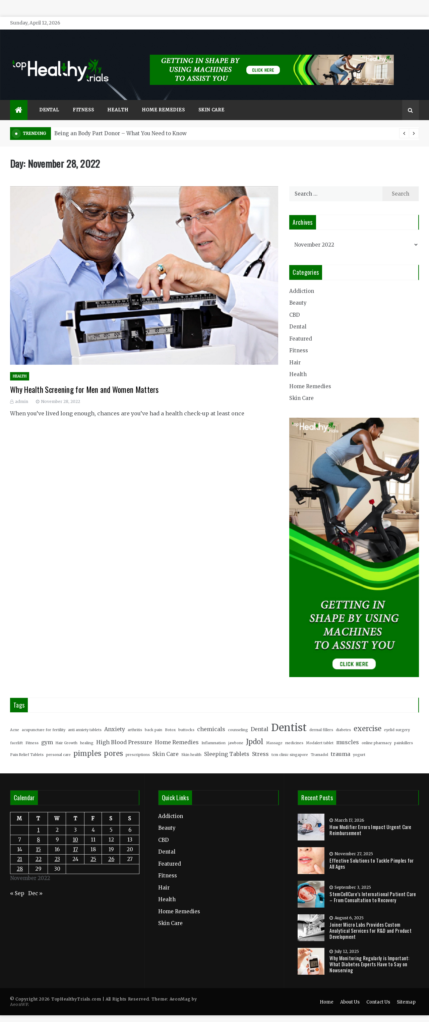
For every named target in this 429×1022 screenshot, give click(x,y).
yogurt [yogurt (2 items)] (359, 745)
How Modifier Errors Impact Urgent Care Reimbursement (370, 819)
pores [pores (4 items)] (113, 743)
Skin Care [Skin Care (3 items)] (165, 743)
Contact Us (378, 992)
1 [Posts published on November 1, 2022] (38, 820)
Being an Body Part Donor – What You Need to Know (120, 123)
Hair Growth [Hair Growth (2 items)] (66, 733)
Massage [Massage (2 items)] (274, 733)
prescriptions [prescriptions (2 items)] (138, 745)
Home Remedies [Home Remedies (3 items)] (177, 732)
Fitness (83, 100)
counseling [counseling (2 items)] (238, 720)
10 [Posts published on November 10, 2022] (75, 829)
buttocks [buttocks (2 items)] (186, 720)
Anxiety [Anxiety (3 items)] (114, 719)
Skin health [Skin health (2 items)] (191, 745)
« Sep (17, 883)
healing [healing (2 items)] (87, 733)
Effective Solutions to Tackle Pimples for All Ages (371, 853)
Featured (300, 328)
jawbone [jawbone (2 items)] (235, 733)
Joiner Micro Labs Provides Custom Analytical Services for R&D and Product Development (370, 920)
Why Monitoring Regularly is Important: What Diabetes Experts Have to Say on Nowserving (369, 954)
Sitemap (406, 992)
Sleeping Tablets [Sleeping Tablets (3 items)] (226, 743)
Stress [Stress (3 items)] (260, 743)
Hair (295, 352)
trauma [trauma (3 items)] (340, 743)
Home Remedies (163, 100)
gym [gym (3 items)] (47, 732)
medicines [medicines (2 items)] (294, 733)
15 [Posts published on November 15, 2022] (38, 839)
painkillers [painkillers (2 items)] (403, 733)
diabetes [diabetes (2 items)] (343, 720)
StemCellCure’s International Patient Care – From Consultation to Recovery (372, 886)
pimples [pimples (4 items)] (87, 743)
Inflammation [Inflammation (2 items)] (213, 733)
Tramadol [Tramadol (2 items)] (319, 745)
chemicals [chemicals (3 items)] (211, 719)
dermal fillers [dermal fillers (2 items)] (321, 720)
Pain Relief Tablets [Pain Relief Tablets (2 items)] (27, 745)
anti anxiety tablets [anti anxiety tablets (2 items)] (85, 720)
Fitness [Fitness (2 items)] (32, 733)
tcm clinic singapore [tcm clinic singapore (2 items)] (289, 745)
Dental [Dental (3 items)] (259, 719)
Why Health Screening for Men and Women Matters (84, 379)
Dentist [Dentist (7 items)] (289, 717)
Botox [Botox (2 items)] (170, 720)
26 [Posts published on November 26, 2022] (111, 849)
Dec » (35, 883)
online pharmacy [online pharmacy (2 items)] (376, 733)
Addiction (301, 281)
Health (117, 100)
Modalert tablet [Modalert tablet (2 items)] (319, 733)
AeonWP (19, 994)
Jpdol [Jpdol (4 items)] (254, 731)
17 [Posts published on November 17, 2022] (75, 839)
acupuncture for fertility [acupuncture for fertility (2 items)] (43, 720)
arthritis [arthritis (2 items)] (135, 720)
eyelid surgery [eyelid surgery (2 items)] (397, 720)
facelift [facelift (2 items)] (16, 733)
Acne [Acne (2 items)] (14, 720)
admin (21, 391)
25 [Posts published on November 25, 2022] (93, 849)
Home (326, 992)
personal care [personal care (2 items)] (58, 745)
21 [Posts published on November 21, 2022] (19, 849)
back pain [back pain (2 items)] (153, 720)
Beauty (298, 293)
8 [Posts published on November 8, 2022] (38, 829)
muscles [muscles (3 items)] (347, 732)
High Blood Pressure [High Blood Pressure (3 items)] (124, 732)
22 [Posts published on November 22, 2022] (39, 849)
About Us (350, 992)
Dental (49, 100)
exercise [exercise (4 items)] (367, 718)
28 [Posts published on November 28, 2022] (20, 859)
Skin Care (211, 100)
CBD (294, 305)
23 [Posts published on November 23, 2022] (57, 849)
